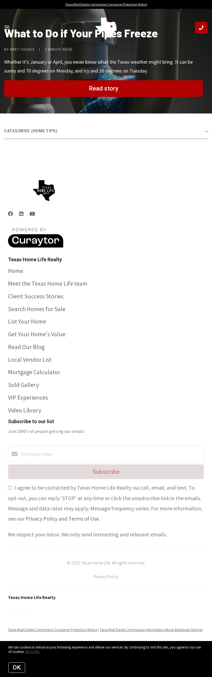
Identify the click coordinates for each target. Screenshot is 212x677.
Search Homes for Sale (36, 309)
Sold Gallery (23, 385)
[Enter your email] (111, 454)
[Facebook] (10, 214)
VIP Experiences (28, 397)
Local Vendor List (30, 359)
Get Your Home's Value (36, 334)
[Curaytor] (35, 246)
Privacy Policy (106, 576)
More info (32, 651)
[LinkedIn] (21, 214)
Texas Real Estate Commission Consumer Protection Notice (52, 629)
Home (15, 271)
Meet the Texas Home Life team (48, 283)
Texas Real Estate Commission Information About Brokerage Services (151, 629)
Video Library (24, 410)
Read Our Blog (26, 347)
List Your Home (27, 321)
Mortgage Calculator (34, 372)
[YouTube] (32, 214)
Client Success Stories (35, 296)
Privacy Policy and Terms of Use (62, 518)
